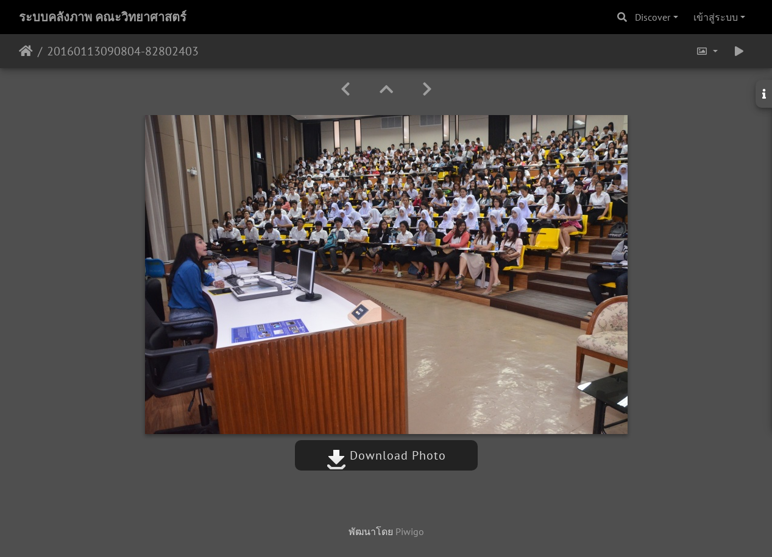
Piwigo (409, 531)
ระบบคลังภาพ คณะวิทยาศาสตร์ (102, 17)
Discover (652, 17)
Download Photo (386, 455)
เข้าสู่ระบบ (715, 17)
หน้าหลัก (26, 51)
